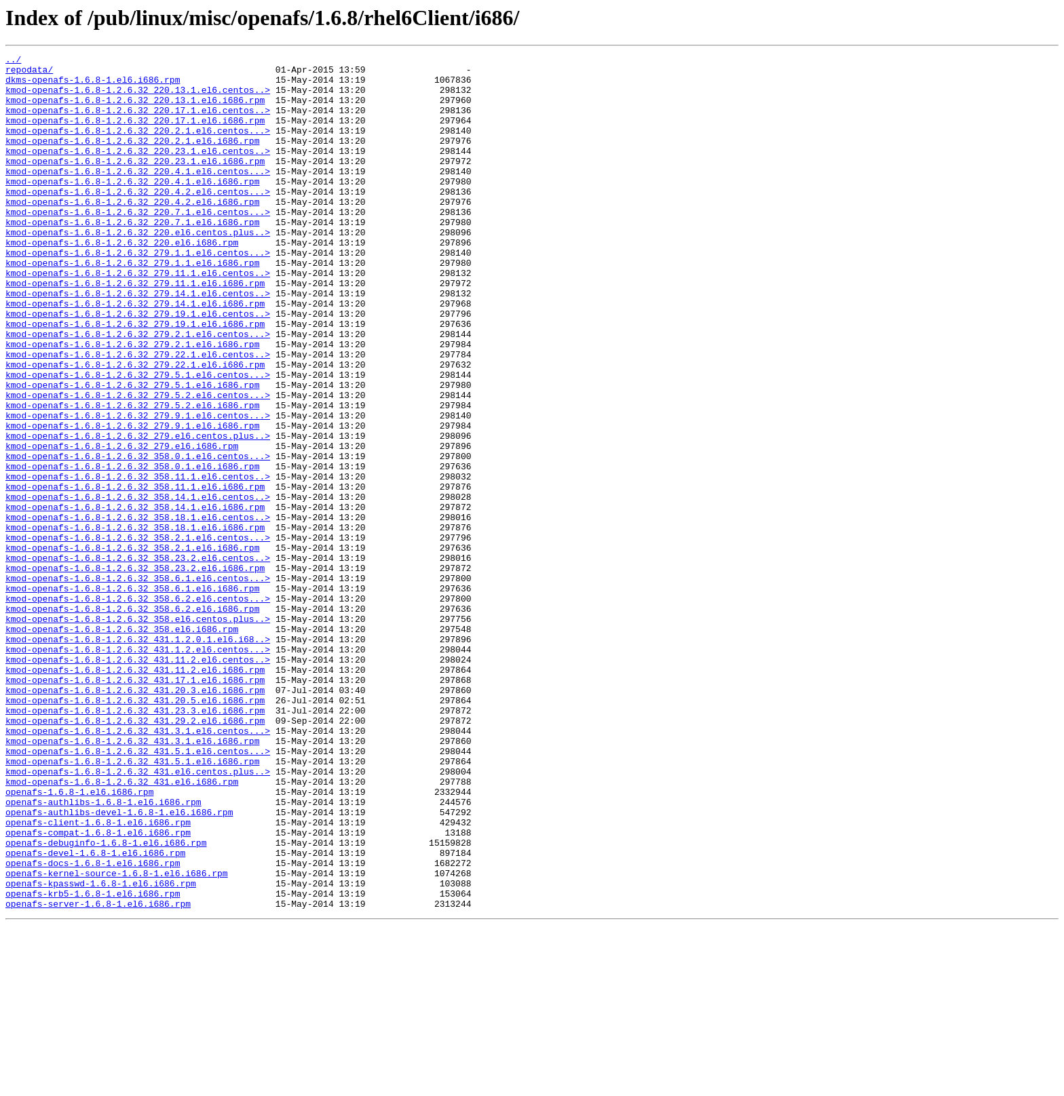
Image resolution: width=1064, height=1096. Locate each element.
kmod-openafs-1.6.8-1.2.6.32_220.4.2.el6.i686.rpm (132, 232)
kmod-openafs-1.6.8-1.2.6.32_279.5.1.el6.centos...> (137, 439)
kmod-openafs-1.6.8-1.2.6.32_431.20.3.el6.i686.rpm (135, 818)
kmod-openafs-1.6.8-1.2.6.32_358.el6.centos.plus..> (137, 732)
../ (13, 61)
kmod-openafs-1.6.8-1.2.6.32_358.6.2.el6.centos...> (137, 708)
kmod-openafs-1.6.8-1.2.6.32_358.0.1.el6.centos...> (137, 537)
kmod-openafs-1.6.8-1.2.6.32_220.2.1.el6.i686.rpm (132, 159)
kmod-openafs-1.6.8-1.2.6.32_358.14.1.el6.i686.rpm (135, 598)
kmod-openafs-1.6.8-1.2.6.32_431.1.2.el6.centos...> (137, 769)
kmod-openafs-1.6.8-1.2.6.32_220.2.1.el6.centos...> (137, 146)
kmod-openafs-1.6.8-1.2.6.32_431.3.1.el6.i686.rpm (132, 879)
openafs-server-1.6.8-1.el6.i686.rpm (98, 1074)
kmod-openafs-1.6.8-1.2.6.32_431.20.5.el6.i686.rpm (135, 830)
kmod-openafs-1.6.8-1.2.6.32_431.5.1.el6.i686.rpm (132, 903)
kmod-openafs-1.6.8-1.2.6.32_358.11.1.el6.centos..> (137, 561)
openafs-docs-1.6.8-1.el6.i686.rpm (92, 1025)
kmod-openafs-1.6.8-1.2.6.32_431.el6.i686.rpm (121, 928)
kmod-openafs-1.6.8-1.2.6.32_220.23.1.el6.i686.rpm (135, 183)
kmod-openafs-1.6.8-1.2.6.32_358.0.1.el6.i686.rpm (132, 549)
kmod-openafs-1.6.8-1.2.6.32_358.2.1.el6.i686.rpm (132, 647)
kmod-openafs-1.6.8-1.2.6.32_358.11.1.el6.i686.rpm (135, 574)
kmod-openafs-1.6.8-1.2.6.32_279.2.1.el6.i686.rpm (132, 403)
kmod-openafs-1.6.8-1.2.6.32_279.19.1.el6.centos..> (137, 366)
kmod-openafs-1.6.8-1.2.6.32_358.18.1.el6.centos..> (137, 610)
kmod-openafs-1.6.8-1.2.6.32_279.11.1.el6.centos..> (137, 317)
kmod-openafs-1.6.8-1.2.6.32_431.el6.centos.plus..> (137, 915)
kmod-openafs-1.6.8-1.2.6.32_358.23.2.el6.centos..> (137, 659)
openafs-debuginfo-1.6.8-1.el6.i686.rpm (105, 1001)
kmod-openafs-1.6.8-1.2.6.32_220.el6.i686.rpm (121, 281)
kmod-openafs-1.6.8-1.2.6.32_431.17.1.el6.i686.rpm (135, 806)
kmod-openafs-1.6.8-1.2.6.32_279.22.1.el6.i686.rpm (135, 427)
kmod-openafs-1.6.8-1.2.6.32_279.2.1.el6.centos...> (137, 391)
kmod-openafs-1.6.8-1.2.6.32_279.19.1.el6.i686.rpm (135, 378)
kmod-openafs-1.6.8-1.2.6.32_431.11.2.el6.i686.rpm (135, 793)
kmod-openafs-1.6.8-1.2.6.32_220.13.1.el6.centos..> (137, 98)
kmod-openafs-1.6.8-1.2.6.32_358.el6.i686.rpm (121, 745)
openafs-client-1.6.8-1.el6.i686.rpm (98, 977)
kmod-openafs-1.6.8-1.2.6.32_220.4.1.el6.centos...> (137, 195)
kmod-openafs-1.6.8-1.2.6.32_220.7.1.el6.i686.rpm (132, 256)
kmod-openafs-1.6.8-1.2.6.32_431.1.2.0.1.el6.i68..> (137, 757)
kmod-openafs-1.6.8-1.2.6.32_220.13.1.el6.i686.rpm (135, 110)
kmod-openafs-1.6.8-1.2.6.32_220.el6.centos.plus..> (137, 268)
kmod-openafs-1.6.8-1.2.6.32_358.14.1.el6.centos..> (137, 586)
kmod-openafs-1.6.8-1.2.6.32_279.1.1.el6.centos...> (137, 293)
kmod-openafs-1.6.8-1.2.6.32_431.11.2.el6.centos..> (137, 781)
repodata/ (29, 73)
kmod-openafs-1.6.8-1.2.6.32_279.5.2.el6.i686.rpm (132, 476)
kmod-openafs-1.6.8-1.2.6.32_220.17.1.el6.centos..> (137, 122)
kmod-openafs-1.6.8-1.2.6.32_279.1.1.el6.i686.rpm (132, 305)
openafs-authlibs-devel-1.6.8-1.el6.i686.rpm (119, 964)
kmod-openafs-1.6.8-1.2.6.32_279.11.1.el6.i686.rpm (135, 330)
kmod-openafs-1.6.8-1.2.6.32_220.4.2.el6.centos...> (137, 220)
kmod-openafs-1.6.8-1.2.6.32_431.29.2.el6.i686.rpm (135, 854)
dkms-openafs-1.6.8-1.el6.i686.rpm (92, 85)
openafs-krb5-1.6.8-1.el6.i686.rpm (92, 1062)
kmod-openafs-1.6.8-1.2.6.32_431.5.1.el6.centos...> (137, 891)
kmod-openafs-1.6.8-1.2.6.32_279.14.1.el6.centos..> (137, 342)
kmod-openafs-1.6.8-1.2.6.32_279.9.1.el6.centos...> (137, 488)
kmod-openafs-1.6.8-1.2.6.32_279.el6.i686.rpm (121, 525)
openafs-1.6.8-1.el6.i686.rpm (79, 940)
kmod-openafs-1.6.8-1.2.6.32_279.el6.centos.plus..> (137, 513)
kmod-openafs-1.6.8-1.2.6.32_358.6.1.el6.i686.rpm (132, 696)
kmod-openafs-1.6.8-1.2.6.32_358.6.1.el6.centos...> (137, 684)
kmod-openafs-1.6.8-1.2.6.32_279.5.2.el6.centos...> (137, 464)
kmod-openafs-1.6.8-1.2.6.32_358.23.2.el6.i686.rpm (135, 671)
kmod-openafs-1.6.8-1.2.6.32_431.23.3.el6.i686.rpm (135, 842)
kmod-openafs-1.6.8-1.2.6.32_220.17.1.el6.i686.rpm (135, 134)
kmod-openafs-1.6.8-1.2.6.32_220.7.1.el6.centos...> (137, 244)
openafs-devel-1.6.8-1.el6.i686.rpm (95, 1013)
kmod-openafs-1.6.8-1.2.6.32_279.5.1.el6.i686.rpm (132, 452)
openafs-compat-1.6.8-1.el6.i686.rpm (98, 989)
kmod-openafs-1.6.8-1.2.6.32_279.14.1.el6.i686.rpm (135, 354)
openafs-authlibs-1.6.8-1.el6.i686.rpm (103, 952)
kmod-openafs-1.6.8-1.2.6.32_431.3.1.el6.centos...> (137, 867)
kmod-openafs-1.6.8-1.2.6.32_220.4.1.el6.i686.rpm (132, 207)
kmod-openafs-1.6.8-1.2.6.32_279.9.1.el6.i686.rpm (132, 500)
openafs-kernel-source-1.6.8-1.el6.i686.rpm (116, 1038)
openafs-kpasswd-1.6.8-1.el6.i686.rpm (100, 1050)
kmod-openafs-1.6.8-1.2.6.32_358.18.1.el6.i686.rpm (135, 622)
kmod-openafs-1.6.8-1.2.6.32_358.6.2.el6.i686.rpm (132, 720)
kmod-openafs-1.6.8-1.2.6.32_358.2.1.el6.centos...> (137, 635)
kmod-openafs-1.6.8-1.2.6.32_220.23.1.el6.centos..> (137, 171)
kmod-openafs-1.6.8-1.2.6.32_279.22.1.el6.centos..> (137, 415)
